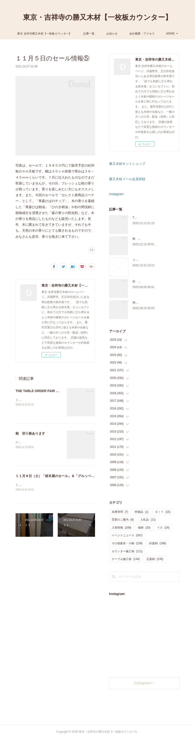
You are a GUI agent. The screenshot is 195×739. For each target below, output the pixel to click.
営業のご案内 (123, 519)
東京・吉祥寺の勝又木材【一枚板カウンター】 (97, 17)
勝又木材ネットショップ (127, 164)
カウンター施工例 (127, 551)
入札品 (148, 519)
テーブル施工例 (126, 559)
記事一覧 (107, 33)
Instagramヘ (144, 683)
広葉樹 (154, 559)
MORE (152, 33)
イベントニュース (127, 535)
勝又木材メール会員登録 (127, 179)
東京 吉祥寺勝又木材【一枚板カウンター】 (63, 33)
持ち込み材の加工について (149, 302)
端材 (144, 527)
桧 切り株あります (30, 433)
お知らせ (130, 33)
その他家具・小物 (127, 543)
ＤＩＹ (162, 511)
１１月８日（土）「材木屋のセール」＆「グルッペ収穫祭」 (59, 476)
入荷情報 (121, 527)
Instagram (116, 194)
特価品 (142, 511)
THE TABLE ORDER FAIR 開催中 (40, 391)
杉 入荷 (138, 281)
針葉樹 (157, 543)
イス (163, 527)
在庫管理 (120, 511)
